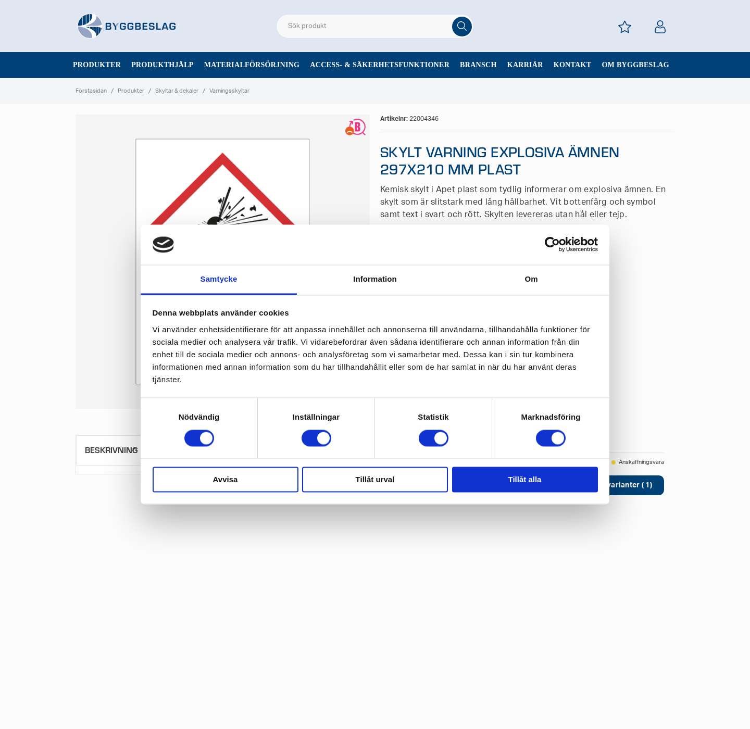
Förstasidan (91, 91)
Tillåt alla (525, 479)
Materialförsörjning (252, 65)
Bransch (478, 65)
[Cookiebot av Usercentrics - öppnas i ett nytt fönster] (552, 245)
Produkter (97, 65)
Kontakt (573, 65)
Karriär (525, 65)
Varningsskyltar (229, 91)
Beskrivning (111, 449)
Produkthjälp (162, 65)
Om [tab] (531, 278)
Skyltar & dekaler (176, 91)
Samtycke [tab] (219, 278)
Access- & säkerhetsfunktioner (379, 65)
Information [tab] (375, 278)
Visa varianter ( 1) (620, 485)
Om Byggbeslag (635, 65)
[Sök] (462, 26)
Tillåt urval (375, 479)
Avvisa (225, 479)
